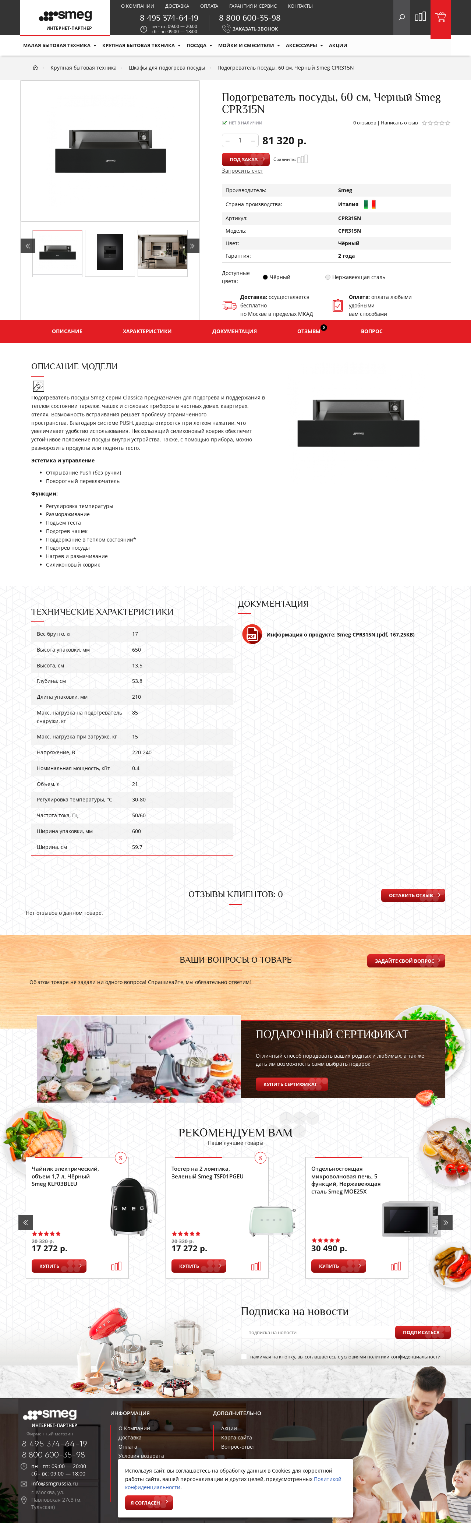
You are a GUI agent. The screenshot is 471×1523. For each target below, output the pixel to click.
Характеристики (147, 331)
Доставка (177, 6)
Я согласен (145, 1502)
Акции (229, 1428)
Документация (234, 331)
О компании (137, 6)
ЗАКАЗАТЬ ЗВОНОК (255, 28)
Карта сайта (236, 1437)
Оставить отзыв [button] (411, 895)
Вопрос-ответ (238, 1446)
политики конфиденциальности (403, 1356)
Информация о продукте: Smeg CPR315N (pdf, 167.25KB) (328, 638)
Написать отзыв (399, 122)
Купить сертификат (290, 1084)
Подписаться (421, 1332)
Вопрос (372, 331)
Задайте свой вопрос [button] (404, 961)
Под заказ (244, 159)
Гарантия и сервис (253, 6)
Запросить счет (242, 170)
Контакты (300, 6)
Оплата (209, 6)
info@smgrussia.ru (54, 1483)
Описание (67, 331)
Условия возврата (141, 1455)
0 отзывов (364, 122)
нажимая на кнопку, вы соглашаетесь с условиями (340, 1357)
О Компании (134, 1428)
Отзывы (312, 329)
